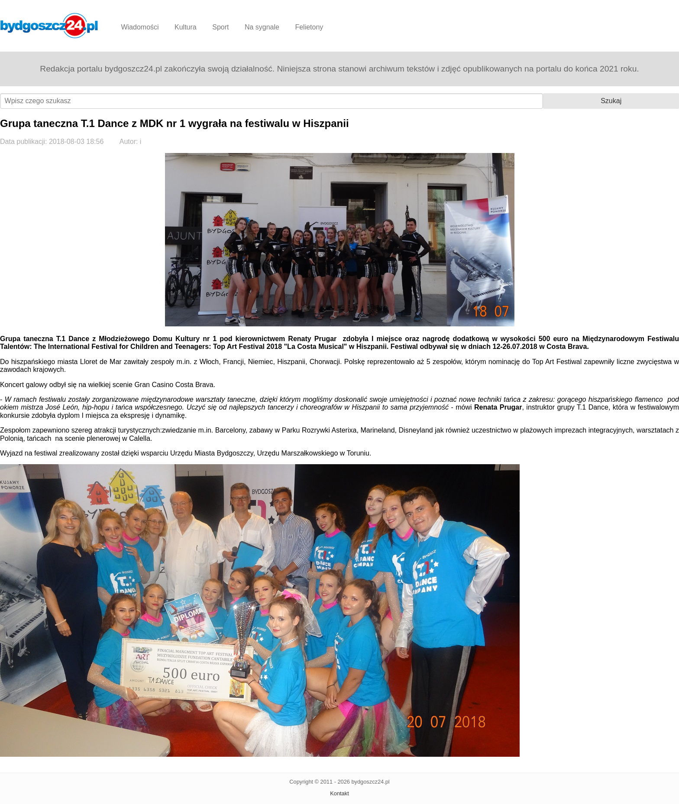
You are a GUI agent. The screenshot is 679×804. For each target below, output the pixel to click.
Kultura (186, 27)
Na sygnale (262, 27)
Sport (220, 27)
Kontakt (339, 793)
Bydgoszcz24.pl (49, 26)
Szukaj (611, 100)
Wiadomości (139, 27)
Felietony (309, 27)
